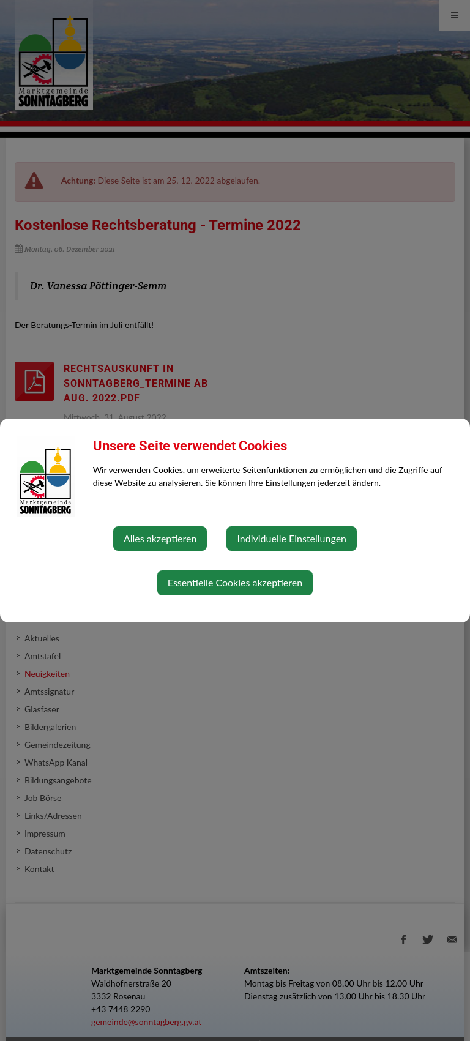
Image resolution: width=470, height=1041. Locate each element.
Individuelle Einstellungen (291, 538)
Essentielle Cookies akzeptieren (235, 582)
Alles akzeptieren (160, 538)
